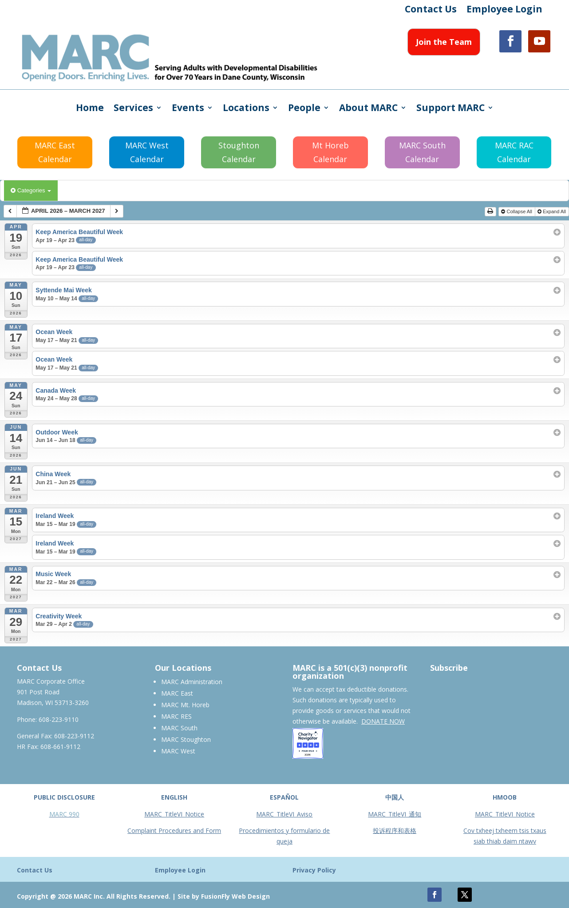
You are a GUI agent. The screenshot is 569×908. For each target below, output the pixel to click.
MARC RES (176, 716)
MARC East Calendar (55, 152)
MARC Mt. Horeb (185, 705)
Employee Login (504, 10)
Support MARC (450, 109)
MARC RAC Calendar (514, 152)
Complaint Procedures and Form (174, 830)
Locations (246, 109)
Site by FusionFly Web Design (224, 896)
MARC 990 (64, 814)
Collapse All (517, 211)
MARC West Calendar (147, 152)
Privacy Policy (314, 870)
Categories (31, 190)
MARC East (177, 693)
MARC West (178, 751)
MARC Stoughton (186, 739)
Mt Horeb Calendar (330, 152)
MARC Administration (191, 681)
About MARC (368, 109)
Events (188, 109)
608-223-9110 (59, 719)
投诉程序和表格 (394, 830)
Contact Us (431, 10)
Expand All (552, 211)
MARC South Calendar (422, 152)
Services (133, 109)
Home (90, 109)
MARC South (179, 728)
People (304, 109)
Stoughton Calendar (238, 152)
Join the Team (444, 41)
